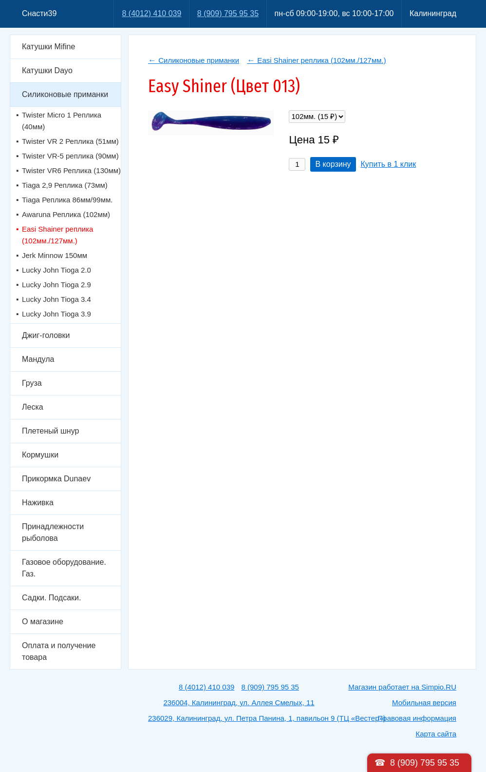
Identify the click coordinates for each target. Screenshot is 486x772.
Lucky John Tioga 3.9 (56, 314)
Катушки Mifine (48, 46)
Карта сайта (435, 734)
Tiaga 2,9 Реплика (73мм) (65, 185)
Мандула (38, 359)
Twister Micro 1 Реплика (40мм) (61, 121)
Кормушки (40, 455)
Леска (32, 407)
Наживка (38, 502)
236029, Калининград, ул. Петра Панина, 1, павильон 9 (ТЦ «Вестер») (267, 718)
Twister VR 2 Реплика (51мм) (70, 141)
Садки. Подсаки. (51, 598)
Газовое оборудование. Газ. (64, 568)
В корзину (333, 164)
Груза (32, 383)
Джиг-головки (46, 335)
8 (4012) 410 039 (151, 13)
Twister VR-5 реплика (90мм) (70, 156)
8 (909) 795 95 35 (228, 13)
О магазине (42, 621)
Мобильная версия (424, 702)
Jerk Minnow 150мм (54, 255)
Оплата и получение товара (58, 651)
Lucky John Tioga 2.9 (56, 284)
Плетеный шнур (50, 431)
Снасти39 (39, 13)
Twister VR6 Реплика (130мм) (71, 170)
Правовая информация (417, 718)
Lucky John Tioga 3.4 (56, 299)
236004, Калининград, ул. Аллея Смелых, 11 (238, 702)
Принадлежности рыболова (53, 532)
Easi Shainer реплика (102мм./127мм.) (57, 235)
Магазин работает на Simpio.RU (402, 687)
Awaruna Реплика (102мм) (66, 214)
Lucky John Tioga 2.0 (56, 270)
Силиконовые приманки (65, 94)
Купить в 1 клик (388, 164)
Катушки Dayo (47, 70)
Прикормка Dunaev (56, 479)
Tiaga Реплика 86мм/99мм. (67, 200)
